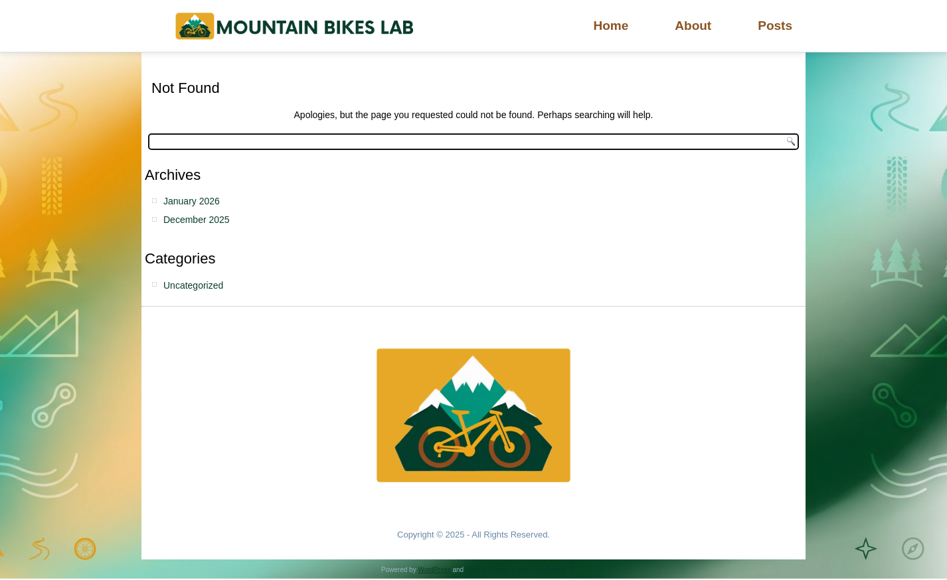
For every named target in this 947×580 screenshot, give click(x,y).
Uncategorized (193, 285)
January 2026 (191, 201)
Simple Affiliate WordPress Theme (516, 569)
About (693, 26)
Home (611, 26)
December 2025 (196, 219)
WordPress (434, 569)
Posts (775, 26)
